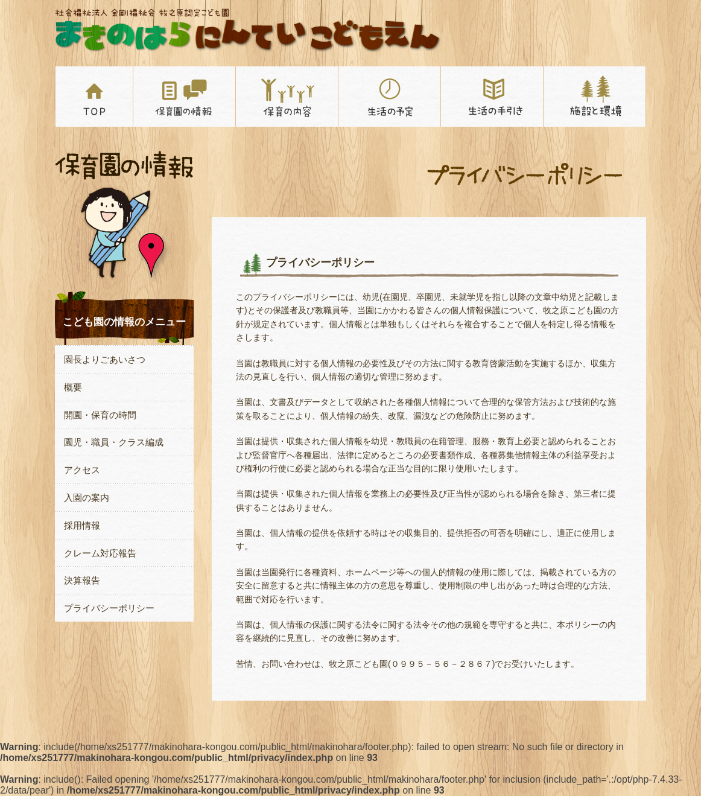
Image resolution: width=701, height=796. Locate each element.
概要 (73, 387)
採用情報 (82, 525)
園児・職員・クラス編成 (113, 442)
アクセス (82, 470)
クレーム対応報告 (100, 553)
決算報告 (82, 580)
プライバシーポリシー (109, 608)
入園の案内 (86, 497)
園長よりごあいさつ (104, 359)
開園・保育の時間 (100, 415)
